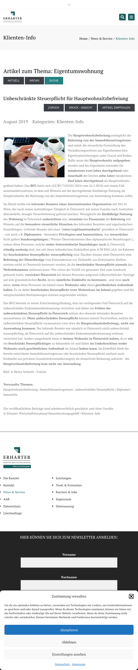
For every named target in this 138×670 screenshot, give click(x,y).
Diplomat (123, 389)
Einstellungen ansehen (69, 654)
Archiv (34, 80)
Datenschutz (62, 664)
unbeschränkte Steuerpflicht (94, 389)
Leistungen (63, 478)
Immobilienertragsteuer (56, 389)
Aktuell (14, 80)
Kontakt (8, 485)
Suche (53, 80)
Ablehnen (69, 642)
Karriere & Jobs (66, 492)
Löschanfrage (12, 513)
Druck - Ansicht (80, 107)
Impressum (78, 664)
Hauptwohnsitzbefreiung (20, 389)
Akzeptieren (69, 630)
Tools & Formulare (69, 485)
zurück (53, 107)
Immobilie (10, 394)
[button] (131, 596)
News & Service (101, 38)
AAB (6, 499)
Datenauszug (65, 506)
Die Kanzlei (11, 478)
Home (83, 38)
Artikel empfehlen (116, 107)
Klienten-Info (70, 122)
